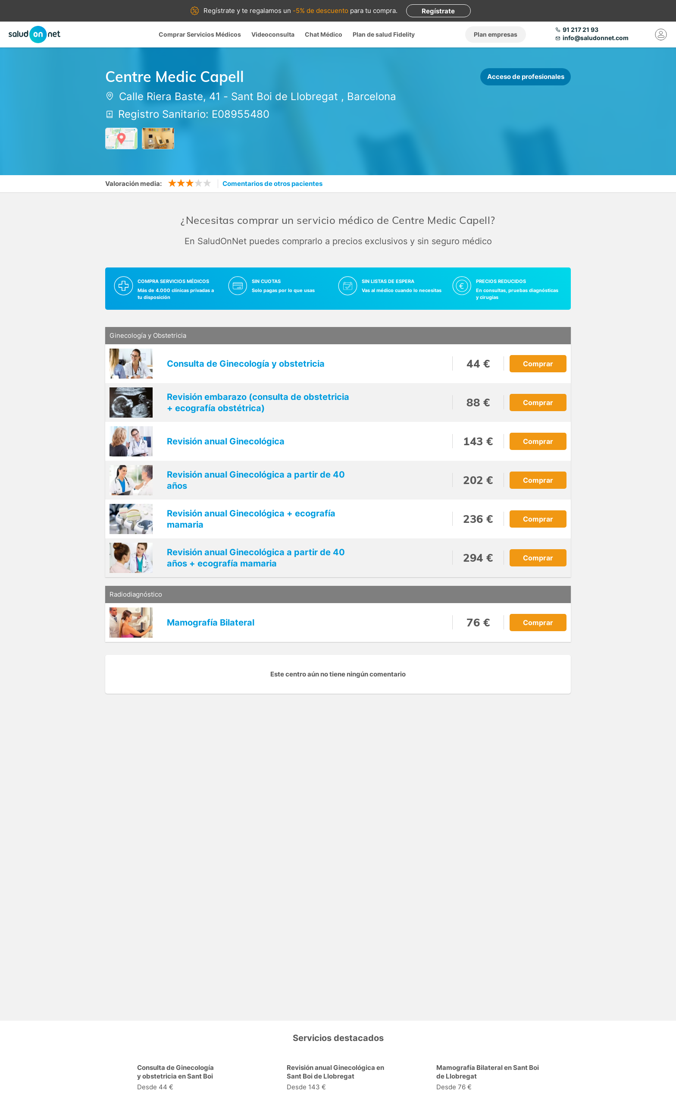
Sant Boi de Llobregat (284, 96)
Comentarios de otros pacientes (272, 183)
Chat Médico (323, 34)
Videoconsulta (272, 34)
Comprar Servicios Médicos (200, 34)
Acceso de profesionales (525, 76)
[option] (188, 1078)
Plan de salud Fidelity (384, 34)
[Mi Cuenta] (661, 34)
